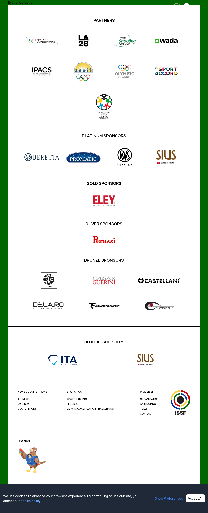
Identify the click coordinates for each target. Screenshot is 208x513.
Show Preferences (169, 498)
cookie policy (30, 501)
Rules (143, 408)
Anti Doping (148, 404)
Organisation (149, 399)
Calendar (24, 404)
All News (23, 399)
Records (72, 404)
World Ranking (77, 399)
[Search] (177, 6)
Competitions (27, 408)
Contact (146, 413)
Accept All (195, 498)
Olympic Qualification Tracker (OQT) (91, 408)
